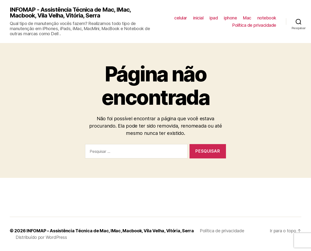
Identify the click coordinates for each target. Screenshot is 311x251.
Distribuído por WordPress (41, 237)
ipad (213, 17)
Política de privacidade (254, 25)
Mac (247, 17)
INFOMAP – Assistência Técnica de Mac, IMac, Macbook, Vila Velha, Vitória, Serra (110, 230)
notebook (266, 17)
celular (180, 17)
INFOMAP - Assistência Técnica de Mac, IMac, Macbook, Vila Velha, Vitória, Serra (70, 12)
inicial (198, 17)
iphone (230, 17)
